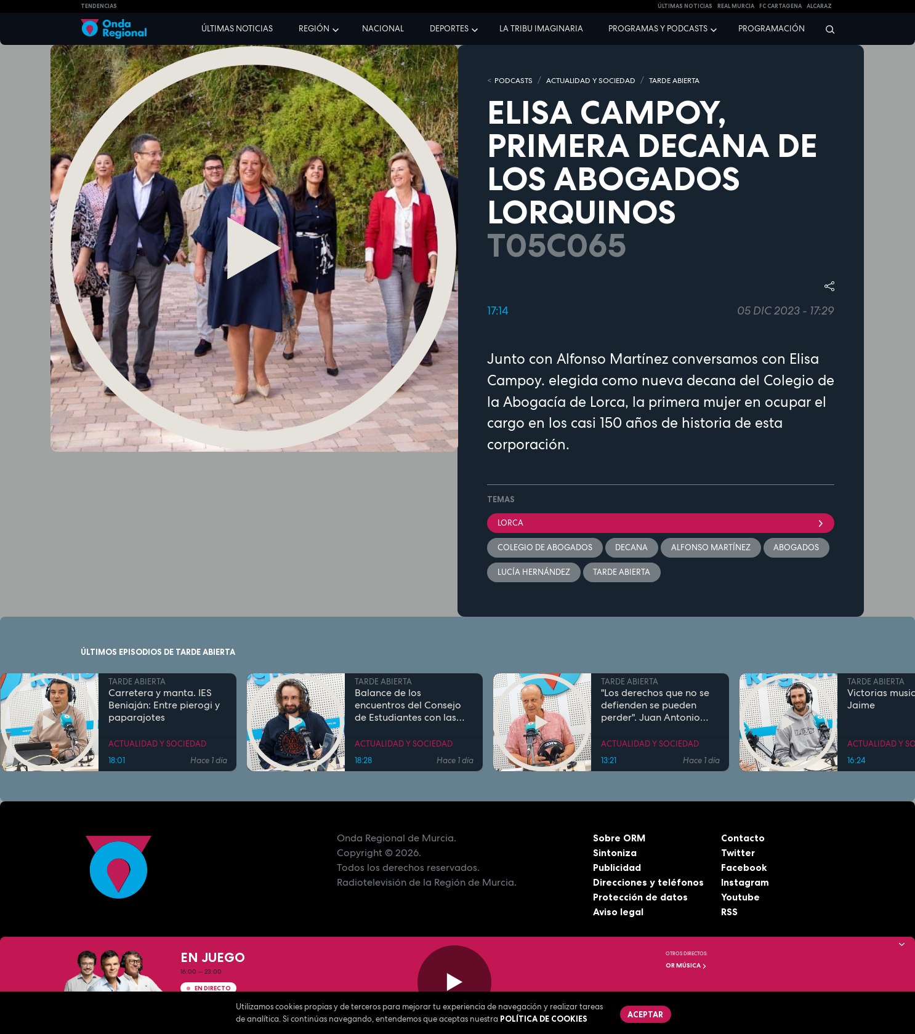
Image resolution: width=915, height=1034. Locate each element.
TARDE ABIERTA (688, 80)
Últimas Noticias (685, 6)
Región (314, 28)
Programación (771, 28)
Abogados (797, 548)
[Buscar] (826, 29)
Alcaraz (819, 6)
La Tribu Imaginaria (541, 28)
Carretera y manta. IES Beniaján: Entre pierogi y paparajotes (164, 706)
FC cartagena (780, 6)
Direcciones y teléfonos (649, 883)
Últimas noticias (237, 28)
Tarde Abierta (622, 572)
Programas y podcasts (657, 28)
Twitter (738, 854)
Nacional (383, 28)
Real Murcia (735, 6)
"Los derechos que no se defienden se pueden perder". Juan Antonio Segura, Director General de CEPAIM (658, 706)
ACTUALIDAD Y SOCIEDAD (598, 80)
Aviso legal (618, 913)
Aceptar (646, 1014)
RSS (729, 913)
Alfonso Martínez (711, 548)
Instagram (745, 883)
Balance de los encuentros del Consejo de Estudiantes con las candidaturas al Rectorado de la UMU (408, 706)
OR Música (686, 965)
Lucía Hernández (534, 572)
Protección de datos (641, 898)
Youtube (740, 898)
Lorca (661, 523)
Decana (632, 548)
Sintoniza (615, 854)
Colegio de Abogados (545, 548)
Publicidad (617, 868)
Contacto (743, 839)
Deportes (449, 28)
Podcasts (514, 80)
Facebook (744, 868)
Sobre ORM (620, 839)
